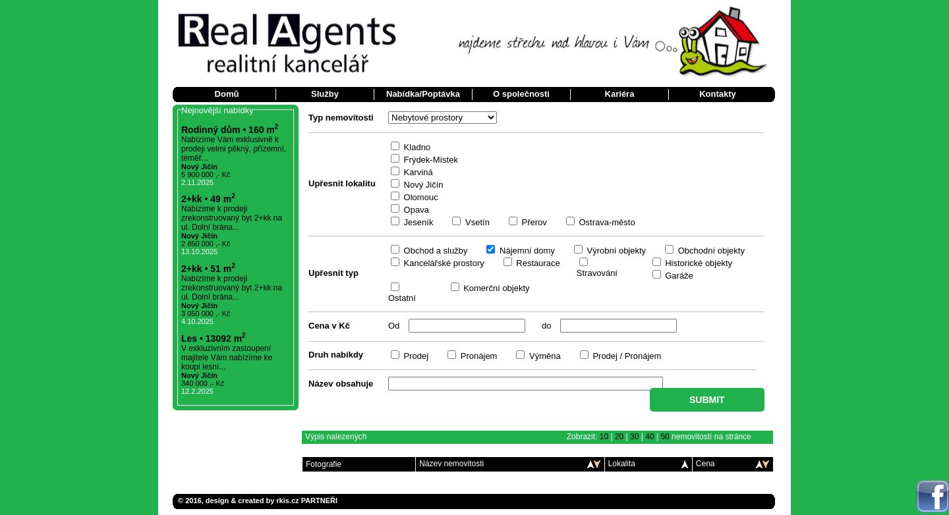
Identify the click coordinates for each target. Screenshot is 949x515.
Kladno (415, 147)
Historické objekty (697, 263)
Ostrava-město (606, 222)
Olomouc (419, 197)
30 (634, 436)
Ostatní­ (402, 298)
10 (604, 436)
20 (619, 436)
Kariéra (620, 94)
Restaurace (537, 263)
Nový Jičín (422, 185)
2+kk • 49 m (208, 199)
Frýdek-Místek (429, 160)
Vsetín (476, 222)
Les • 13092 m (213, 338)
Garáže (678, 276)
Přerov (533, 222)
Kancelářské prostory (442, 263)
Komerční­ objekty (495, 288)
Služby (325, 94)
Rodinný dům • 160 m (229, 129)
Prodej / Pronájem (626, 356)
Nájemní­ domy (525, 251)
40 (649, 436)
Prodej (414, 356)
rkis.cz (287, 500)
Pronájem (477, 356)
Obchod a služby (434, 251)
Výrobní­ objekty (615, 251)
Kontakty (717, 94)
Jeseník (417, 222)
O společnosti (521, 94)
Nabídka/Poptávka (423, 94)
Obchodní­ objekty (710, 251)
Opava (415, 210)
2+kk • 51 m (208, 268)
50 (664, 436)
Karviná (417, 172)
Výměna (543, 356)
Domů (227, 94)
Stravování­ (597, 273)
